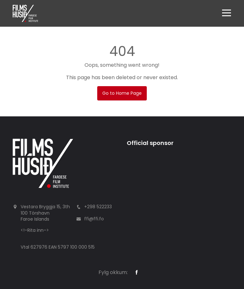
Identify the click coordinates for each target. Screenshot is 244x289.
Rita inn (35, 230)
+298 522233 (98, 206)
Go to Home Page (122, 93)
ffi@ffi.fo (94, 219)
